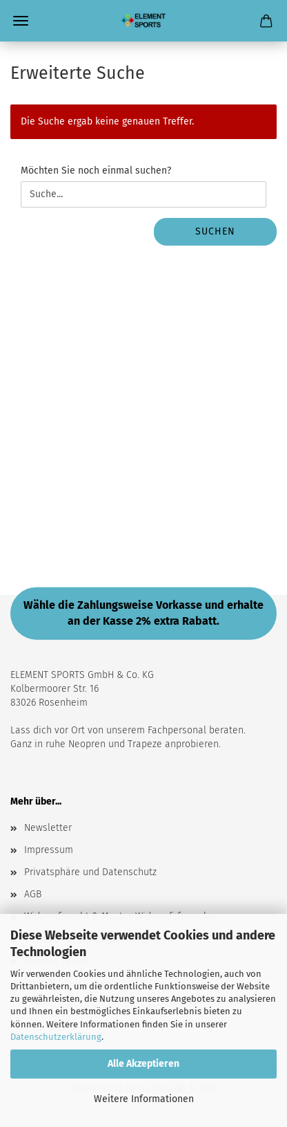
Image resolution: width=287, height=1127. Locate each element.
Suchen (215, 231)
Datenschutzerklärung (55, 1037)
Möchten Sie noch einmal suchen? (96, 170)
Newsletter (48, 828)
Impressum (48, 850)
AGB (32, 894)
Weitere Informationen (144, 1099)
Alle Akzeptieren (143, 1064)
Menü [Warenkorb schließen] (20, 20)
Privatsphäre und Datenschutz (90, 872)
